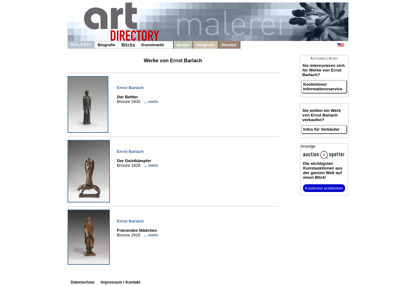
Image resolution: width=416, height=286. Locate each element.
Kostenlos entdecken (324, 188)
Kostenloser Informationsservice (323, 86)
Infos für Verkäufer (321, 129)
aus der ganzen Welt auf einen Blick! (322, 170)
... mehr (151, 101)
